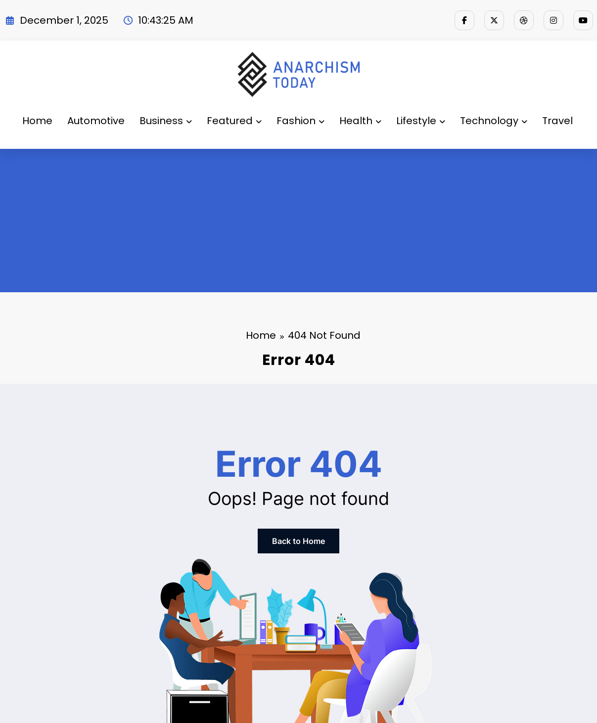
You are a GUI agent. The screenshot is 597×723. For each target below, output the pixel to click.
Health (360, 121)
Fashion (300, 121)
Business (165, 121)
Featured (234, 121)
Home (37, 121)
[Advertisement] (299, 223)
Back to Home (298, 541)
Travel (557, 121)
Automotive (96, 121)
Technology (493, 121)
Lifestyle (420, 121)
